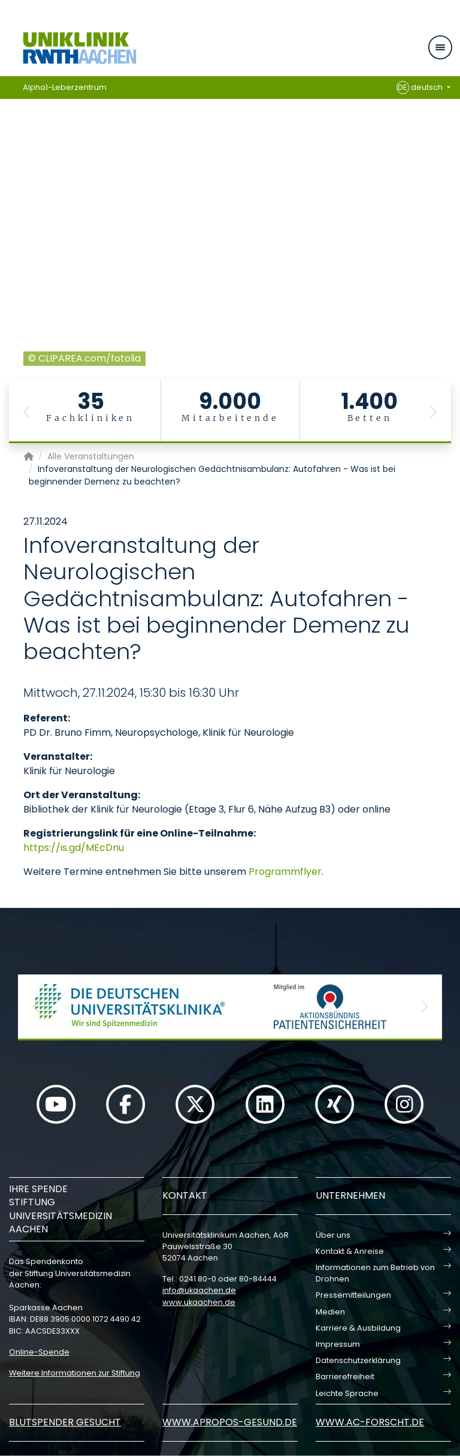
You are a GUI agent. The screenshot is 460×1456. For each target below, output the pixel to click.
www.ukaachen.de (198, 1302)
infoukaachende (199, 1290)
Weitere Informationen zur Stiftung (74, 1373)
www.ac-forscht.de (370, 1422)
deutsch (421, 87)
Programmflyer (285, 872)
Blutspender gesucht (65, 1422)
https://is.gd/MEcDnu (73, 848)
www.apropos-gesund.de (229, 1422)
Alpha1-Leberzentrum (65, 87)
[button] (27, 411)
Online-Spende (39, 1352)
